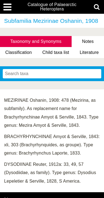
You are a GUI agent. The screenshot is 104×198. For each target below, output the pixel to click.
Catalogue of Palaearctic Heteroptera (51, 6)
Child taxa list (55, 52)
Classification (18, 52)
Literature (89, 52)
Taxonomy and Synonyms (35, 41)
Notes (88, 41)
